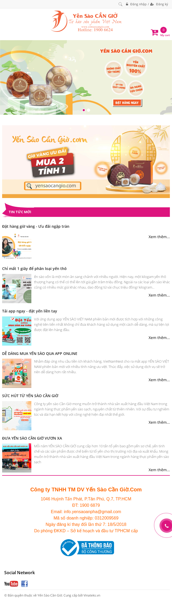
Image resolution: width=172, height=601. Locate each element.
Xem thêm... (159, 236)
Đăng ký (159, 4)
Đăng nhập (136, 4)
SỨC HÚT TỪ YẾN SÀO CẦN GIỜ (30, 395)
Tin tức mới (20, 211)
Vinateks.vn (91, 595)
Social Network (19, 573)
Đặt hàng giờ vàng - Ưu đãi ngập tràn (35, 226)
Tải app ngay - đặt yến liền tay (29, 311)
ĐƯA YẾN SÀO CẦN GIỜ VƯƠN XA (32, 438)
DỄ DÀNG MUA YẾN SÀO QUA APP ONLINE (39, 353)
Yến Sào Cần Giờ (49, 595)
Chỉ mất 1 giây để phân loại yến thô (34, 268)
